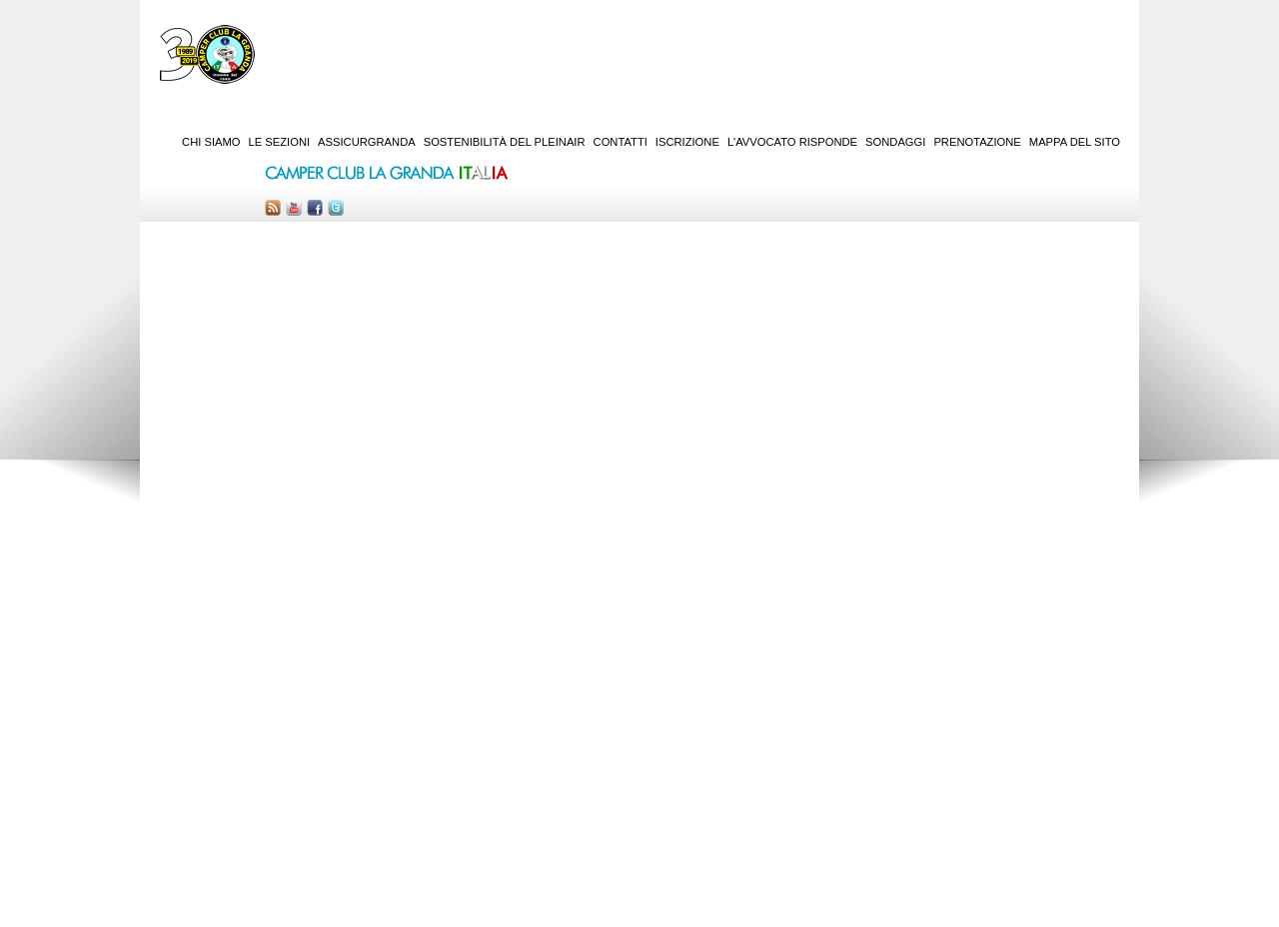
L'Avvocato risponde (792, 142)
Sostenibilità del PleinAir (505, 142)
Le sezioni (280, 142)
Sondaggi (895, 142)
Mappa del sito (1074, 142)
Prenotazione (976, 142)
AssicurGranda (367, 142)
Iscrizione (687, 142)
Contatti (620, 142)
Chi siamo (211, 142)
